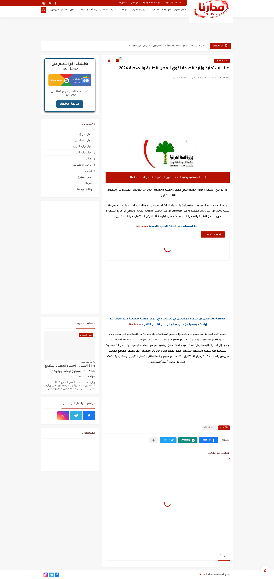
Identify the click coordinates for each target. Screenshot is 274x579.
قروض (55, 11)
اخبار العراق (179, 11)
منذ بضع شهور (86, 362)
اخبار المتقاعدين (108, 11)
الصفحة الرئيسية (174, 3)
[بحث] (43, 11)
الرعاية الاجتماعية (161, 11)
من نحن (134, 3)
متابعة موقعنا (70, 104)
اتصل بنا (122, 3)
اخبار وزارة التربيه (82, 152)
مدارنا (202, 574)
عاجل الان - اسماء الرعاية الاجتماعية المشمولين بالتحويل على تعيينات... (166, 46)
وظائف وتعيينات (88, 11)
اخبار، (89, 158)
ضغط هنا (142, 226)
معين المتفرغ (68, 11)
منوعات (124, 11)
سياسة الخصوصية (152, 3)
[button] (208, 440)
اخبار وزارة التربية (140, 11)
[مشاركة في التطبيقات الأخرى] (153, 440)
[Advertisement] (137, 29)
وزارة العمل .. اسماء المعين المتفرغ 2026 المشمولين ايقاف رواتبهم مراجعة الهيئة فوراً (70, 371)
